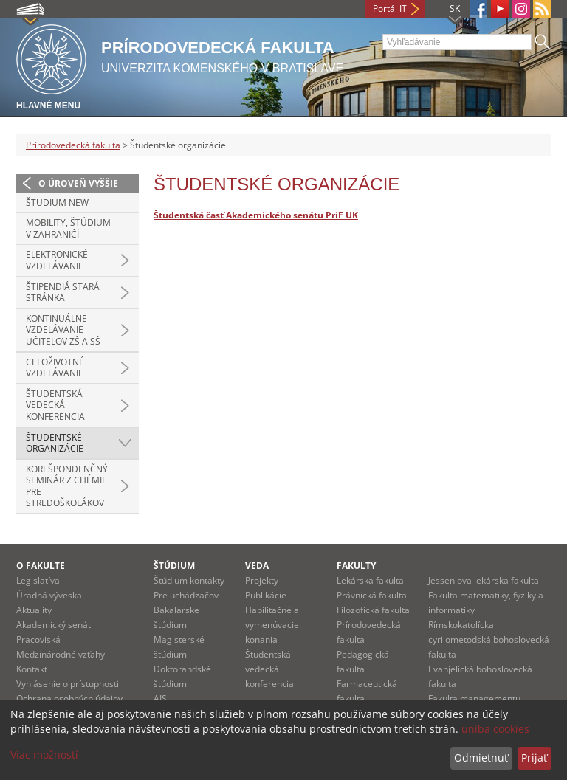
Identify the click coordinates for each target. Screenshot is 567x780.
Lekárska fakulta (370, 580)
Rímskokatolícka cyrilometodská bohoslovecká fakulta (488, 639)
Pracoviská (38, 639)
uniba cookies (495, 729)
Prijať (534, 757)
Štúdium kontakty (189, 580)
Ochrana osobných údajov (69, 698)
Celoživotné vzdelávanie (55, 368)
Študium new (57, 202)
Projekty (261, 580)
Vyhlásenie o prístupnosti (67, 683)
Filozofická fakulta (373, 610)
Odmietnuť (481, 757)
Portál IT (390, 8)
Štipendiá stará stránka (63, 292)
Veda (257, 565)
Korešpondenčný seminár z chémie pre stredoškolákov (67, 486)
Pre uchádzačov (186, 595)
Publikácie (265, 595)
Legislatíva (38, 580)
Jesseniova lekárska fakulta (483, 580)
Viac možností (44, 755)
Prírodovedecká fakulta (73, 145)
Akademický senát (53, 624)
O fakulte (40, 565)
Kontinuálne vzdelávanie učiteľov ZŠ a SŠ (63, 330)
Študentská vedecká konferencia (55, 405)
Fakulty (356, 565)
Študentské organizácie (54, 443)
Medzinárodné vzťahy (60, 654)
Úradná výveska (49, 595)
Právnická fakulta (372, 595)
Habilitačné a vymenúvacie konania (272, 625)
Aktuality (34, 610)
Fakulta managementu (474, 698)
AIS (160, 698)
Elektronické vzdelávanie (57, 260)
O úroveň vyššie (78, 183)
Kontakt (31, 669)
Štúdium (174, 565)
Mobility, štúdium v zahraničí (68, 228)
